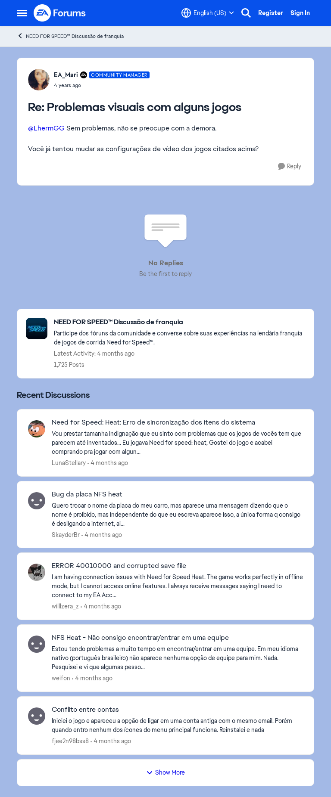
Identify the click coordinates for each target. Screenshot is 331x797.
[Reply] (289, 166)
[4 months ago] (107, 463)
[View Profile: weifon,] (36, 644)
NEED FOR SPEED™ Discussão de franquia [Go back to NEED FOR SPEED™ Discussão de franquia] (70, 36)
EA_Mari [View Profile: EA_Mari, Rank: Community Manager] (66, 75)
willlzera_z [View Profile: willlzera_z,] (65, 606)
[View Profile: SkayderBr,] (36, 500)
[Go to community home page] (60, 13)
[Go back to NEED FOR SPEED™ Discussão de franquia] (179, 322)
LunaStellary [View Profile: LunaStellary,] (69, 463)
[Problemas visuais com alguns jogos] (102, 85)
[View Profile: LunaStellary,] (36, 428)
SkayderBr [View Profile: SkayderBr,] (66, 534)
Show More (165, 772)
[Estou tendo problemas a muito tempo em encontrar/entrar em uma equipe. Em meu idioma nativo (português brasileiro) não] (177, 658)
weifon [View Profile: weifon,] (61, 678)
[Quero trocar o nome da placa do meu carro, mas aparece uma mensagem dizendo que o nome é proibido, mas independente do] (177, 514)
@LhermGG (46, 128)
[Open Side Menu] (21, 12)
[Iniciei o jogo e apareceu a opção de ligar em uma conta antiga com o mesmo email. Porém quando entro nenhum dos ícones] (177, 725)
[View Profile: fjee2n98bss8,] (36, 716)
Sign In (300, 13)
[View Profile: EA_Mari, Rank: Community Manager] (39, 79)
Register (270, 13)
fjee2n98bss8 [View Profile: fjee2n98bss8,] (70, 741)
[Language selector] (208, 13)
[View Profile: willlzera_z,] (36, 572)
